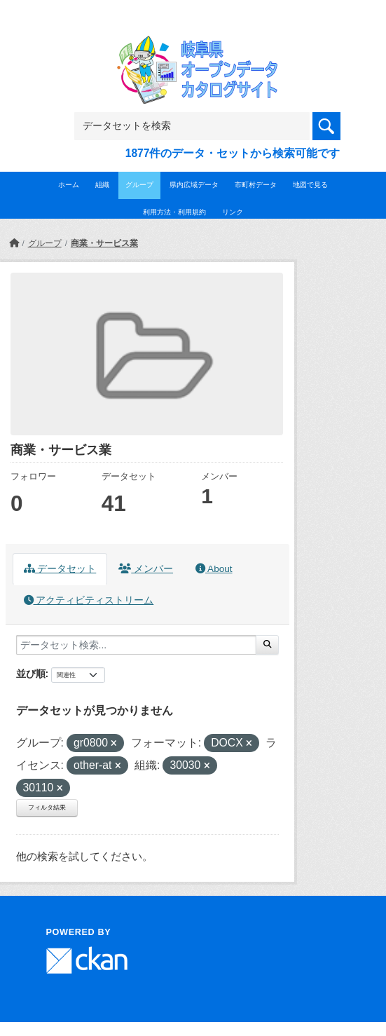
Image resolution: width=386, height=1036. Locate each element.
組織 (102, 185)
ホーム (68, 185)
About (213, 569)
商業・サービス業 (104, 243)
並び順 (31, 673)
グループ (139, 185)
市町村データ (256, 185)
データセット (60, 569)
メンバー (145, 569)
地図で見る (310, 185)
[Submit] (267, 645)
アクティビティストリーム (89, 600)
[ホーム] (14, 243)
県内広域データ (194, 185)
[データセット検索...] (136, 645)
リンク (232, 212)
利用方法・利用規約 (174, 212)
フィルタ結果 (47, 807)
